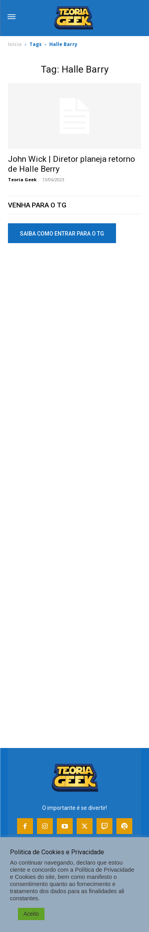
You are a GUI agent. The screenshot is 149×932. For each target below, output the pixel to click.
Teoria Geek (22, 179)
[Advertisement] (74, 334)
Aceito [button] (31, 914)
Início (15, 44)
